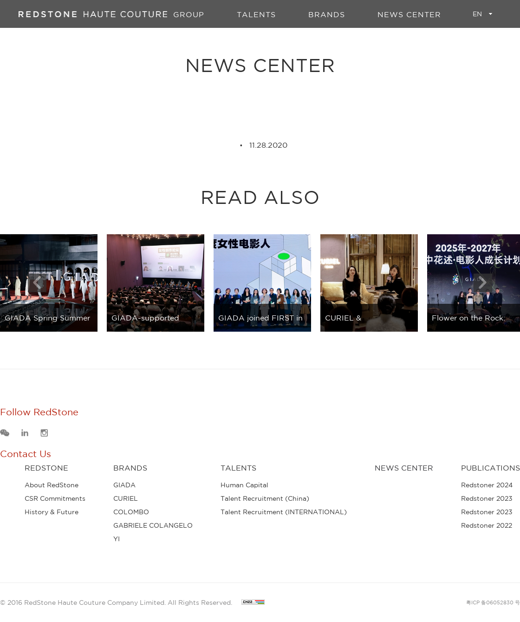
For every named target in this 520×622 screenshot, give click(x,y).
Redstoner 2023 (487, 498)
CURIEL (125, 498)
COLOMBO (131, 512)
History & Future (51, 512)
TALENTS (256, 14)
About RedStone (51, 485)
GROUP (188, 14)
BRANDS (326, 14)
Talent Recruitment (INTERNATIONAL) (284, 512)
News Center (409, 14)
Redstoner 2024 (487, 485)
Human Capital (244, 485)
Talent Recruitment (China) (265, 498)
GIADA (124, 485)
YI (116, 539)
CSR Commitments (55, 498)
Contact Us (25, 453)
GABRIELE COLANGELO (153, 525)
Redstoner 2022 (486, 525)
